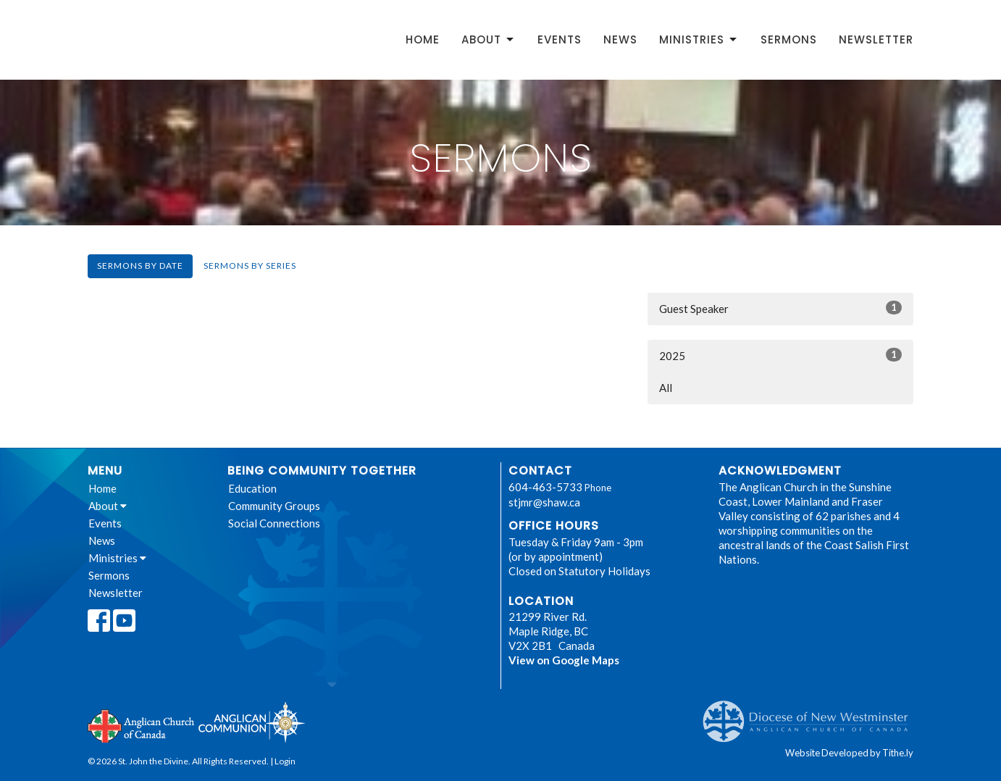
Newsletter (876, 39)
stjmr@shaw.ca (544, 502)
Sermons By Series (250, 265)
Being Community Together (321, 470)
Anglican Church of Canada (142, 724)
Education (252, 488)
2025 (780, 355)
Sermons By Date (140, 265)
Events (559, 39)
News (620, 39)
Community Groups (274, 505)
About (488, 39)
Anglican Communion (252, 722)
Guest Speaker (780, 308)
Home (423, 39)
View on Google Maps (563, 660)
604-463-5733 (545, 486)
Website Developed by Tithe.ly (849, 753)
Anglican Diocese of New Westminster (811, 714)
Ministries (699, 39)
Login (285, 761)
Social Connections (274, 523)
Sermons (789, 39)
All (665, 387)
